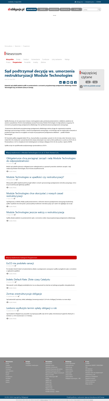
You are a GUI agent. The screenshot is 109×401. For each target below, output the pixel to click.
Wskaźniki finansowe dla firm (53, 371)
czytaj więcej (12, 171)
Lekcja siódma (69, 376)
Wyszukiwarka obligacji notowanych (55, 373)
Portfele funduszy (50, 389)
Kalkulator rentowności (51, 367)
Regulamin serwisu (90, 378)
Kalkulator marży (50, 365)
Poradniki (27, 62)
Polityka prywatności (90, 380)
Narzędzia (54, 9)
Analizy (35, 62)
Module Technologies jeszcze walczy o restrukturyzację (35, 212)
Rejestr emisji (49, 388)
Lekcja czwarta (69, 371)
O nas (76, 9)
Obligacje (28, 363)
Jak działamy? (88, 369)
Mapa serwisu (89, 384)
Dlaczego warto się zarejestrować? (94, 372)
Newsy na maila (50, 374)
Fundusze (45, 59)
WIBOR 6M (48, 382)
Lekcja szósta (68, 374)
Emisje (42, 9)
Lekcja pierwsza (69, 365)
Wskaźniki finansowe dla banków (54, 369)
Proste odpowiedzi (70, 363)
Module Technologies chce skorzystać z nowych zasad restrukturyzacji (34, 194)
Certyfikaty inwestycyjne (32, 365)
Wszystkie (10, 59)
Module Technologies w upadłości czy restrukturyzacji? (35, 177)
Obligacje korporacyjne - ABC (73, 378)
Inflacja (47, 378)
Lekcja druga (68, 367)
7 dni (95, 82)
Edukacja (65, 9)
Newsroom (31, 9)
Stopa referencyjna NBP (52, 376)
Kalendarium (49, 363)
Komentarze (35, 59)
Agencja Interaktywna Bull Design (94, 397)
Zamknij (91, 399)
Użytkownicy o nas (90, 374)
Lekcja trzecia (68, 369)
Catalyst (26, 59)
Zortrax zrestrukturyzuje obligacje (24, 293)
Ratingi (67, 59)
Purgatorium (17, 62)
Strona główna (8, 46)
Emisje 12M (49, 384)
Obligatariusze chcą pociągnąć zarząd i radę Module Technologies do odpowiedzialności (41, 159)
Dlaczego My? (89, 371)
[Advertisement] (54, 28)
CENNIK (98, 2)
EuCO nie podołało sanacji (20, 263)
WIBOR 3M (48, 380)
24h (88, 82)
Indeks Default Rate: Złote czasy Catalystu (28, 279)
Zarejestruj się (89, 2)
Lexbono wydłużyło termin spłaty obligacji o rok (31, 308)
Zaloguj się (79, 2)
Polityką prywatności (44, 399)
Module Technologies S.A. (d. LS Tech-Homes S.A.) (40, 152)
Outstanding (49, 386)
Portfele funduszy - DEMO (52, 391)
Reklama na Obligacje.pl (91, 376)
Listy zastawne (57, 59)
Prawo (8, 62)
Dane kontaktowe (90, 382)
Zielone (43, 62)
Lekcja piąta (68, 373)
